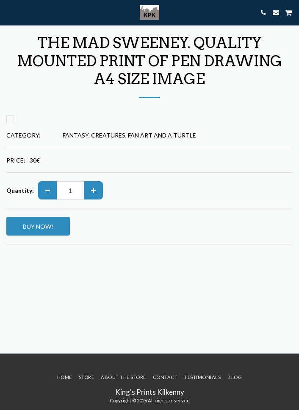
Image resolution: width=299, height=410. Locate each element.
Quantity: (20, 190)
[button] (9, 12)
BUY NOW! (38, 226)
